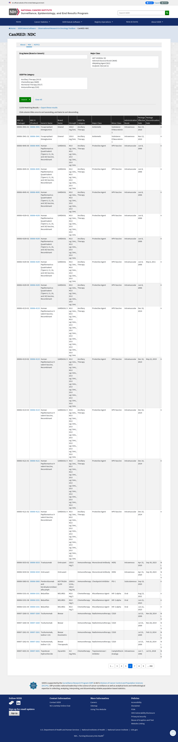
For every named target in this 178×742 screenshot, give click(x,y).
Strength (72, 123)
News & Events (132, 21)
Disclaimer (135, 705)
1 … (111, 666)
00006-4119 (35, 308)
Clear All (38, 99)
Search (24, 99)
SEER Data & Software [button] (71, 22)
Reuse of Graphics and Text (142, 720)
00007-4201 (35, 651)
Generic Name (46, 123)
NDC (29, 44)
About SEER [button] (156, 22)
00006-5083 (35, 581)
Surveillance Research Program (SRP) (78, 683)
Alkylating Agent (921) (124, 63)
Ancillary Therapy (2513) (53, 79)
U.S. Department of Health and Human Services (59, 729)
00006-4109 (35, 215)
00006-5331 (35, 593)
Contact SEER (55, 702)
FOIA (133, 709)
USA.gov (134, 729)
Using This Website (98, 709)
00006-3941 (35, 127)
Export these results (49, 107)
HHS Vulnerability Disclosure (143, 713)
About (22, 44)
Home (18, 21)
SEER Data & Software (27, 28)
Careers (93, 702)
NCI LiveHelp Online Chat (60, 705)
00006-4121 (35, 460)
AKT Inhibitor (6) (124, 58)
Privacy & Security (138, 716)
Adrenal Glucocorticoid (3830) (124, 60)
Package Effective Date (141, 120)
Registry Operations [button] (103, 22)
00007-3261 (35, 632)
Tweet (156, 3)
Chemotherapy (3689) (53, 82)
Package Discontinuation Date (152, 120)
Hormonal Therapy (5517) (53, 84)
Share (150, 3)
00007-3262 (35, 641)
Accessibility (136, 702)
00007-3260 (35, 613)
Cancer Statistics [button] (41, 22)
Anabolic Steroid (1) (124, 66)
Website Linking (138, 723)
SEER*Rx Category (26, 74)
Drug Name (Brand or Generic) (31, 53)
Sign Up (14, 713)
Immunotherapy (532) (53, 87)
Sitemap (93, 705)
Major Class (95, 53)
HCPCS (37, 44)
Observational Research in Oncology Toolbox (56, 28)
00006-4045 (35, 145)
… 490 (150, 666)
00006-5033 (35, 562)
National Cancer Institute (118, 729)
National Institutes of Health (93, 729)
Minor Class (116, 123)
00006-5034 (35, 572)
